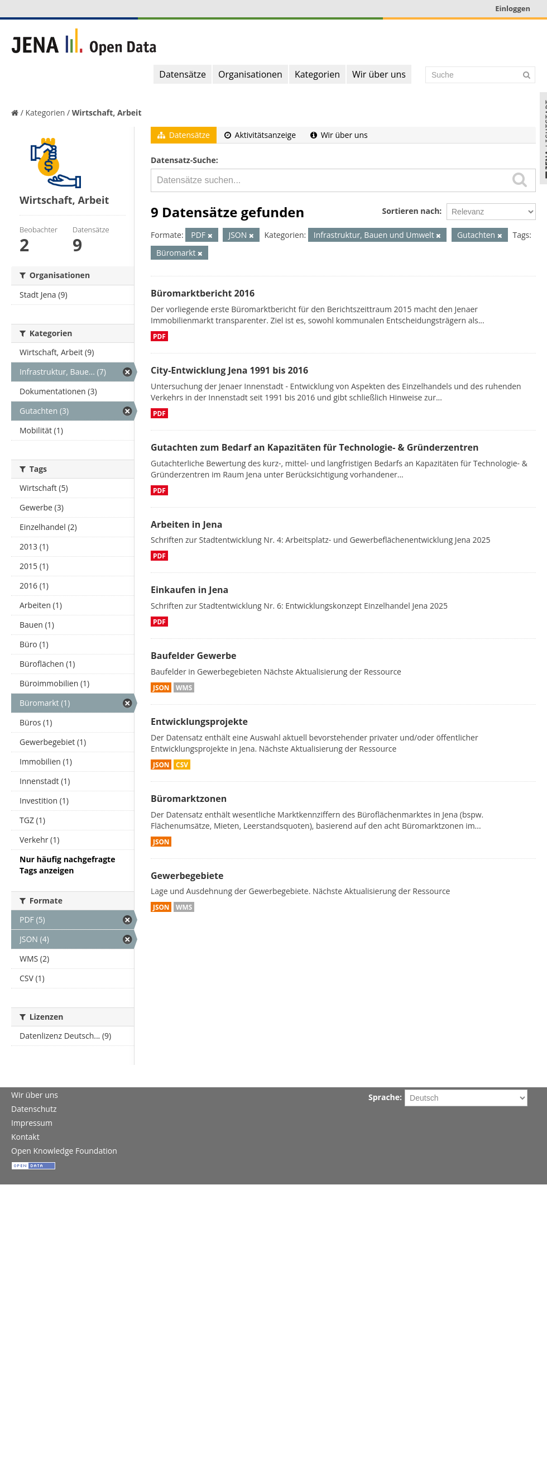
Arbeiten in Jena (186, 524)
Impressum (31, 1122)
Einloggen (512, 8)
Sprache (384, 1097)
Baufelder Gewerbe (194, 655)
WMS (184, 687)
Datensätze (182, 74)
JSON (161, 687)
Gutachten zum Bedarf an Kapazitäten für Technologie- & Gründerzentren (314, 447)
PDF (159, 336)
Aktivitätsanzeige (260, 135)
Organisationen (250, 74)
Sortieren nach (410, 211)
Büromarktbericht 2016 (203, 293)
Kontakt (25, 1136)
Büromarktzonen (189, 798)
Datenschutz (33, 1108)
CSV (182, 764)
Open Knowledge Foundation (64, 1150)
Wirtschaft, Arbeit (107, 112)
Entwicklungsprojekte (199, 721)
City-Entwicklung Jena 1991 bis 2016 (229, 370)
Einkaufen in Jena (189, 590)
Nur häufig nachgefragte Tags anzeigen (67, 865)
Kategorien (317, 74)
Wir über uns (379, 74)
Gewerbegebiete (187, 875)
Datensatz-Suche (183, 160)
